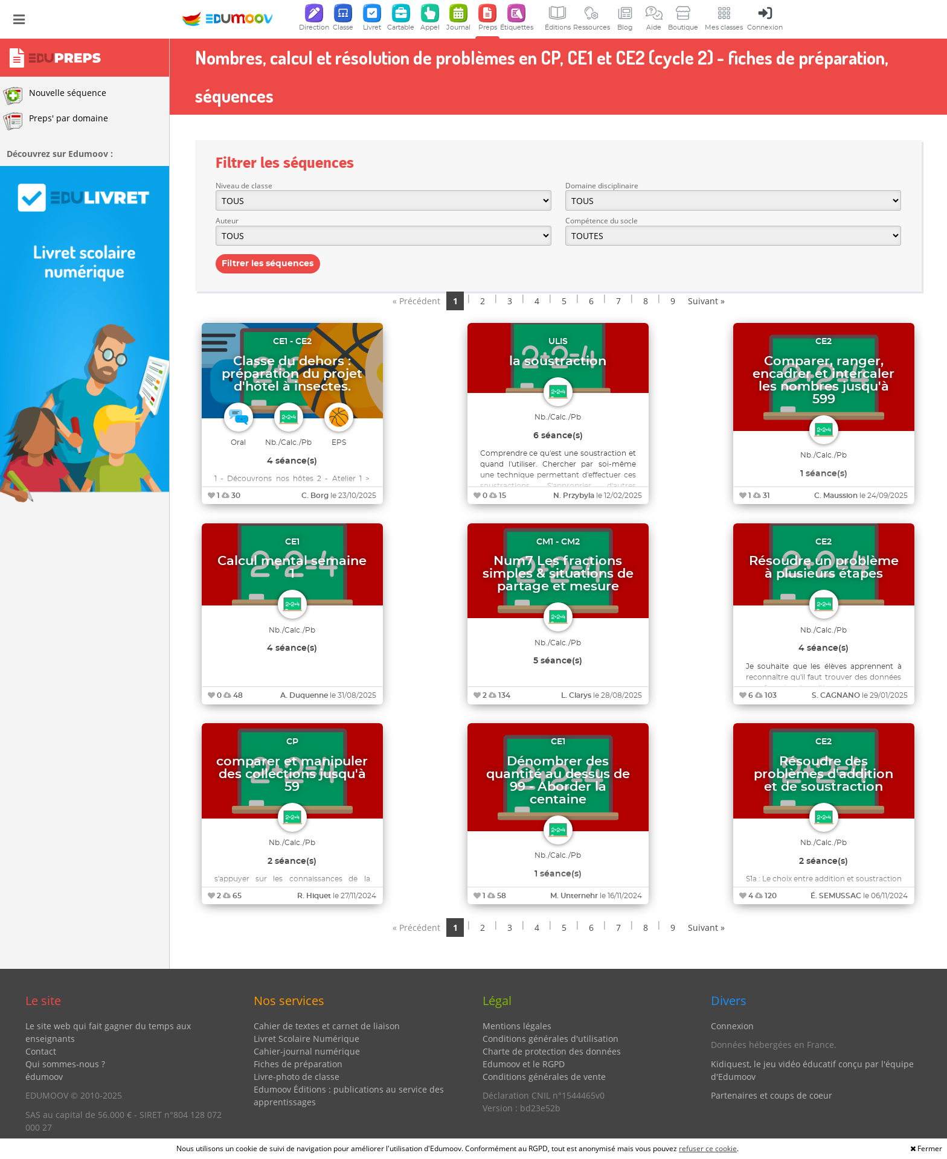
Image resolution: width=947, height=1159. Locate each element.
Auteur (227, 220)
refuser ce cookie (708, 1148)
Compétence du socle (601, 220)
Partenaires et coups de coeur (771, 1095)
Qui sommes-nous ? (65, 1064)
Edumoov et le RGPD (524, 1064)
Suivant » (706, 301)
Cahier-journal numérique (307, 1051)
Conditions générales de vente (544, 1076)
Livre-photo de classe (296, 1076)
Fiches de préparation (298, 1064)
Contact (40, 1051)
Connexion (732, 1026)
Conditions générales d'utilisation (550, 1038)
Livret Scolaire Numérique (306, 1038)
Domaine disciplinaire (601, 185)
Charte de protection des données (552, 1051)
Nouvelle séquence (54, 96)
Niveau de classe (244, 185)
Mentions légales (517, 1026)
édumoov (44, 1076)
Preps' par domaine (55, 121)
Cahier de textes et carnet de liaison (327, 1026)
